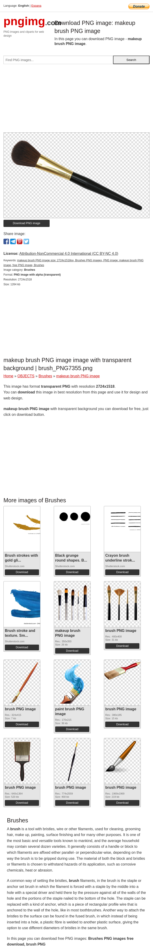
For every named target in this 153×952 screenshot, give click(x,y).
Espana (36, 5)
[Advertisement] (76, 100)
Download (22, 572)
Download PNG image (26, 223)
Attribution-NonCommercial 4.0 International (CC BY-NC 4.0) (68, 254)
